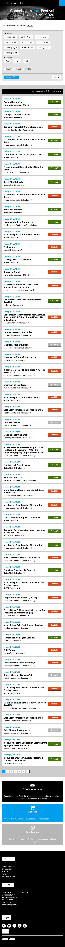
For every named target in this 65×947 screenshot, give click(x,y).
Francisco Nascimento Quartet (19, 570)
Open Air (9, 69)
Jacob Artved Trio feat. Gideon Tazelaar (23, 625)
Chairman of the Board (15, 385)
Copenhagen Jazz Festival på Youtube (25, 926)
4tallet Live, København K (13, 305)
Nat (26, 61)
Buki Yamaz (9, 650)
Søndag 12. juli (11, 53)
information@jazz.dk (10, 905)
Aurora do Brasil (11, 272)
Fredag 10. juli (27, 47)
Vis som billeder (54, 91)
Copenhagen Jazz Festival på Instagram (20, 926)
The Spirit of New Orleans (16, 114)
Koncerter (30, 25)
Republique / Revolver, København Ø (17, 348)
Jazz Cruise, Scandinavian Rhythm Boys (23, 505)
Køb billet (54, 127)
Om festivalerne (8, 866)
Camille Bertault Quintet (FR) (18, 332)
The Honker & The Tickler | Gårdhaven (22, 154)
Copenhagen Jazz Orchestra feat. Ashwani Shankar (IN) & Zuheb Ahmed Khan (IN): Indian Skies (24, 317)
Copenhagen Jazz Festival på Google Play (12, 939)
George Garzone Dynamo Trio (18, 675)
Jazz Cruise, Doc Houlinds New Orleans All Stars (24, 141)
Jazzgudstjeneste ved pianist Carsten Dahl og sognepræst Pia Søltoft (25, 744)
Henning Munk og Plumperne (18, 222)
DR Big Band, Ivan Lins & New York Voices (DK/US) (24, 704)
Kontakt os (6, 874)
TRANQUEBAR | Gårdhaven (17, 259)
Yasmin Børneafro (12, 102)
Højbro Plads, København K (14, 117)
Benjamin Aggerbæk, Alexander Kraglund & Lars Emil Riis (24, 531)
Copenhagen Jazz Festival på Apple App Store (5, 939)
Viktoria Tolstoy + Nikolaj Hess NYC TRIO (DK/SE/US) (24, 371)
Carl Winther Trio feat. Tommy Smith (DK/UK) (22, 301)
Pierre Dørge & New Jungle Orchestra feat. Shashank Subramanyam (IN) (25, 611)
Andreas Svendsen (12, 209)
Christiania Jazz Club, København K (17, 388)
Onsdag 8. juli (43, 42)
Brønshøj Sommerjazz (12, 105)
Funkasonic (9, 247)
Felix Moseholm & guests (16, 730)
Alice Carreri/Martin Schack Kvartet (21, 557)
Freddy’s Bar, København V (13, 185)
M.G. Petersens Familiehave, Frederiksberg (20, 225)
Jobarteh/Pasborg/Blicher (16, 345)
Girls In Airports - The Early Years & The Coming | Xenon (23, 584)
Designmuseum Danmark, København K (18, 290)
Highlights (28, 69)
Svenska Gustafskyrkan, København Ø (18, 130)
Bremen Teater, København (14, 360)
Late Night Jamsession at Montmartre (23, 410)
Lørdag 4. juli (26, 37)
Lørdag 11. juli (44, 47)
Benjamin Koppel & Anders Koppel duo (23, 127)
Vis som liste (38, 91)
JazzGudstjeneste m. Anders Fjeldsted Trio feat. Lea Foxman (23, 759)
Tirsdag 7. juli (27, 42)
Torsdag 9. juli (11, 47)
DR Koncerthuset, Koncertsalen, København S (21, 708)
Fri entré (18, 69)
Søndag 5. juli (41, 37)
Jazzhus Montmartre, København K (17, 335)
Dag (7, 61)
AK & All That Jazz (12, 477)
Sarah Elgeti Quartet (13, 182)
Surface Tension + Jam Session (19, 637)
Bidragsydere (7, 869)
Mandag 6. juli (11, 42)
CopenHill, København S (12, 250)
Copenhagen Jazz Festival (16, 25)
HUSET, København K (11, 157)
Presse (5, 871)
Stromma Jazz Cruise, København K (17, 145)
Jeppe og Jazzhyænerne (15, 435)
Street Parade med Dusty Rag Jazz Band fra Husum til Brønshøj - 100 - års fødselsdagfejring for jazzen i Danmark (23, 449)
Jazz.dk (4, 25)
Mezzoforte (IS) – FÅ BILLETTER (19, 357)
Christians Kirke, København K (15, 748)
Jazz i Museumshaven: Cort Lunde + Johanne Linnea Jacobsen (21, 286)
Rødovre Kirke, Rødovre (12, 763)
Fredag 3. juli (11, 37)
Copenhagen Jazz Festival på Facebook (4, 926)
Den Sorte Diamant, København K (16, 173)
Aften (17, 61)
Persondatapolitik (9, 876)
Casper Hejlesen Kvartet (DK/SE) (20, 597)
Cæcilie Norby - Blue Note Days (19, 662)
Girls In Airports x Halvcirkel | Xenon (21, 234)
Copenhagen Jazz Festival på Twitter (9, 926)
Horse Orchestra (11, 422)
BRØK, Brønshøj (29, 105)
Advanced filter (12, 77)
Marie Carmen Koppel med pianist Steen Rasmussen (23, 491)
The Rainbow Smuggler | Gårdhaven (21, 517)
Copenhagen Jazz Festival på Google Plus (14, 926)
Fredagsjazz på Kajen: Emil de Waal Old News (23, 168)
